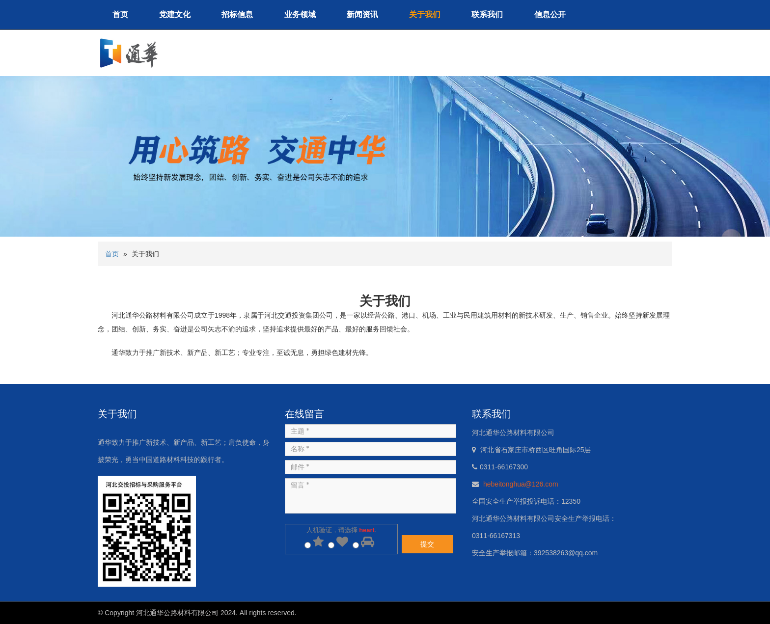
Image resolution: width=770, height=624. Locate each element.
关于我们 (424, 14)
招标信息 (237, 14)
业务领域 (300, 14)
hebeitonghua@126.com (520, 484)
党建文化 (175, 14)
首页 (120, 14)
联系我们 (487, 14)
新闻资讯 (362, 14)
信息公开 (550, 14)
